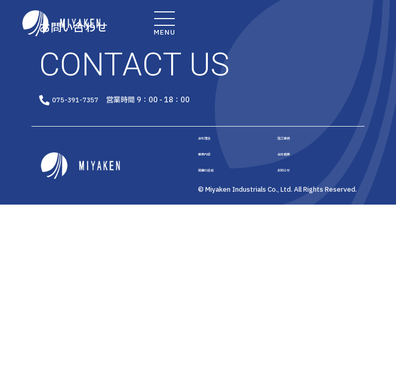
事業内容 (210, 162)
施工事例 (289, 143)
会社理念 (210, 143)
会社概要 (289, 162)
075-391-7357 (97, 101)
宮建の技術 (213, 181)
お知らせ (289, 181)
